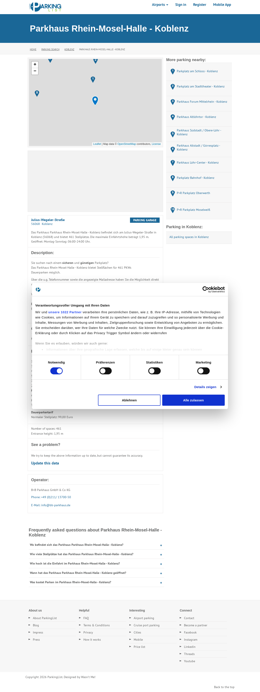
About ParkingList (45, 618)
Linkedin (190, 647)
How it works (92, 640)
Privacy (88, 632)
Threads (189, 654)
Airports (160, 4)
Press (36, 640)
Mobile (138, 640)
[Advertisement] (95, 181)
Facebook (190, 632)
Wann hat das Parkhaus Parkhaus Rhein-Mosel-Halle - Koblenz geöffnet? (78, 573)
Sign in (180, 4)
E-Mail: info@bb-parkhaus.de (50, 505)
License (156, 144)
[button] (95, 101)
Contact (189, 618)
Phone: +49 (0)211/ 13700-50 (51, 497)
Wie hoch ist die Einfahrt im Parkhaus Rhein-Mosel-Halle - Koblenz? (75, 563)
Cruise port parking (147, 625)
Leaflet (97, 144)
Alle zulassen (193, 400)
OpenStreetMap (126, 144)
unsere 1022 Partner (65, 312)
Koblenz (69, 49)
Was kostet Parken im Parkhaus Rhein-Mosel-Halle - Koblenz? (70, 582)
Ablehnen (129, 400)
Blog (36, 625)
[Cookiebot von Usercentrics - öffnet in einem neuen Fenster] (206, 289)
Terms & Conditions (96, 625)
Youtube (189, 661)
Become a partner (195, 625)
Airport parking (144, 618)
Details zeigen (205, 387)
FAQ (86, 618)
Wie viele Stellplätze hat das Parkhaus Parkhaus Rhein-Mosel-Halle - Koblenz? (81, 554)
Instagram (190, 640)
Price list (139, 647)
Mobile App (222, 4)
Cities (137, 632)
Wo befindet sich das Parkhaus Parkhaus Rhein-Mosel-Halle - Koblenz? (76, 545)
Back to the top (224, 687)
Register (199, 4)
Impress (38, 632)
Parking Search (50, 49)
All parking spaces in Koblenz (189, 237)
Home (33, 49)
